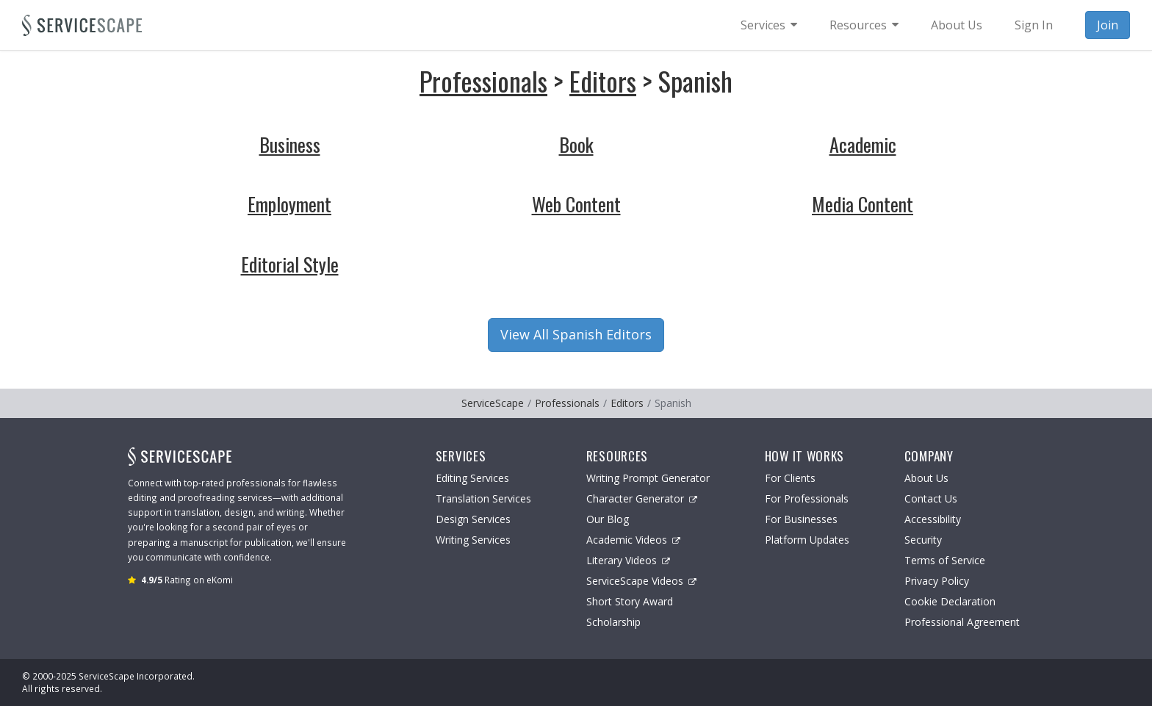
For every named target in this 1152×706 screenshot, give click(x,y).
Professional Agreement (962, 622)
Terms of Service (944, 560)
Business (289, 144)
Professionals (483, 80)
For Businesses (801, 519)
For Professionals (807, 498)
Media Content (862, 204)
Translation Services (483, 498)
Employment (289, 204)
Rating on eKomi (187, 580)
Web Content (576, 204)
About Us (926, 478)
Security (923, 540)
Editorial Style (290, 264)
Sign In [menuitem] (1034, 25)
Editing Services (472, 478)
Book (576, 144)
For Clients (790, 478)
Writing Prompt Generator (648, 478)
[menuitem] (768, 25)
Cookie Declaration (950, 601)
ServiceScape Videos (641, 581)
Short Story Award (629, 601)
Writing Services (473, 540)
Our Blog (607, 519)
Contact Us (930, 498)
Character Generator (641, 498)
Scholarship (613, 622)
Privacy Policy (936, 581)
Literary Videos (628, 560)
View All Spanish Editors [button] (576, 334)
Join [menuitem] (1107, 25)
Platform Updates (807, 540)
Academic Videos (633, 540)
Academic (862, 144)
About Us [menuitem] (956, 25)
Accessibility (932, 519)
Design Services (473, 519)
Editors (602, 80)
